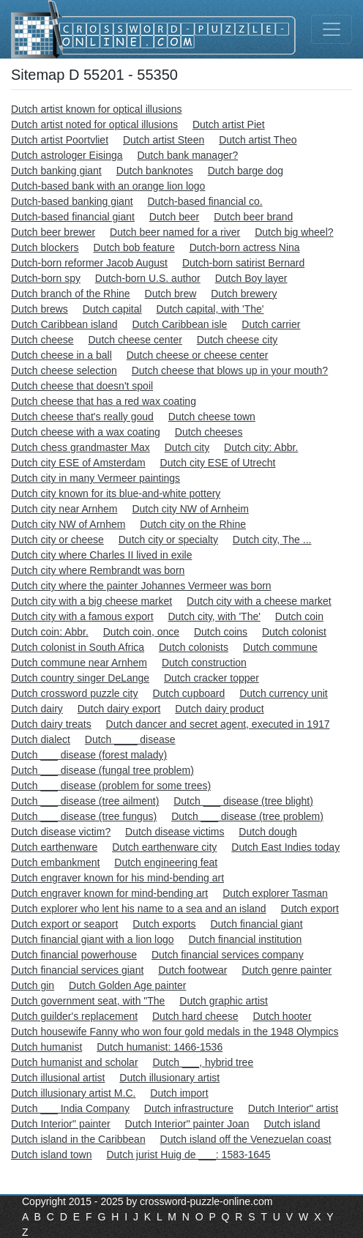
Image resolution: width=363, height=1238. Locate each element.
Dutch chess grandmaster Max (80, 447)
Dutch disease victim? (61, 832)
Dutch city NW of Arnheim (190, 509)
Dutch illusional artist (58, 1078)
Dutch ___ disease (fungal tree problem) (102, 770)
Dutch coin (299, 616)
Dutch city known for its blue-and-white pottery (115, 493)
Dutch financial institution (245, 939)
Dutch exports (163, 924)
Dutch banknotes (154, 170)
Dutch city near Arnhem (64, 509)
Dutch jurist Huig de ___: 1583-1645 (188, 1154)
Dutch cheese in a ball (61, 355)
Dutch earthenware (54, 847)
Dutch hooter (281, 1016)
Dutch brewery (244, 293)
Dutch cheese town (211, 416)
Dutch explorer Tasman (275, 893)
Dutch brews (39, 309)
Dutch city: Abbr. (261, 447)
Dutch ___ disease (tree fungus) (84, 816)
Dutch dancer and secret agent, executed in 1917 (218, 724)
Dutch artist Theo (257, 140)
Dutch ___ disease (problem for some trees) (111, 785)
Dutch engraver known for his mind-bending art (117, 878)
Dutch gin (32, 985)
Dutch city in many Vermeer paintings (95, 478)
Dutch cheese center (135, 340)
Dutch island (291, 1124)
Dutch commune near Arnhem (79, 662)
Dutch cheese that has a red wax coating (103, 401)
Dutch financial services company (227, 955)
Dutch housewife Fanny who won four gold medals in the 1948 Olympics (174, 1031)
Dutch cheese (42, 340)
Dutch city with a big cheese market (91, 601)
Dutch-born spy (46, 278)
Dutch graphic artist (223, 1001)
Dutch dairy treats (51, 724)
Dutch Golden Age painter (127, 985)
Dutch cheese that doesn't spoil (82, 386)
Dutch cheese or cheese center (198, 355)
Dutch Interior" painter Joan (187, 1124)
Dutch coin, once (141, 632)
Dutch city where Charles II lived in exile (101, 555)
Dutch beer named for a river (175, 232)
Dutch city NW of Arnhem (68, 524)
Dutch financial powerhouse (74, 955)
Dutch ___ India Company (70, 1108)
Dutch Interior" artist (293, 1108)
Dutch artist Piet (228, 124)
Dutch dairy (37, 709)
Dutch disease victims (174, 832)
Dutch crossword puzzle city (74, 693)
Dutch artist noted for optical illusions (94, 124)
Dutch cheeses (209, 432)
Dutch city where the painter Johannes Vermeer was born (141, 586)
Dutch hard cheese (195, 1016)
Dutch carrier (271, 324)
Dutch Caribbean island (64, 324)
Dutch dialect (40, 739)
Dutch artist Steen (163, 140)
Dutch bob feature (133, 247)
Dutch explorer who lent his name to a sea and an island (138, 908)
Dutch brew (171, 293)
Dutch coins (220, 632)
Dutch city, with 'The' (214, 616)
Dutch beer (174, 217)
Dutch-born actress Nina (245, 247)
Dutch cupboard (188, 693)
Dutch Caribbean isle (179, 324)
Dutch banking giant (56, 170)
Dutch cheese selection (64, 370)
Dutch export (310, 908)
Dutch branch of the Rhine (70, 293)
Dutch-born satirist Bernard (243, 263)
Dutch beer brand (253, 217)
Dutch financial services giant (77, 970)
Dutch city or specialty (168, 539)
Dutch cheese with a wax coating (85, 432)
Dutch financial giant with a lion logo (92, 939)
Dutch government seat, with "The (88, 1001)
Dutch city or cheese (57, 539)
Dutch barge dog (246, 170)
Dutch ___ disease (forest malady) (89, 755)
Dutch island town (51, 1154)
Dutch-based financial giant (73, 217)
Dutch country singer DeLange (80, 678)
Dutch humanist (46, 1047)
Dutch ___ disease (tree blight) (243, 801)
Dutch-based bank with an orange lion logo (108, 186)
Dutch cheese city (237, 340)
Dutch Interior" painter (61, 1124)
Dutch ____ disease (130, 739)
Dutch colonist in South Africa (77, 647)
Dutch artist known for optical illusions (96, 109)
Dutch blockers (45, 247)
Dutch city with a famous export (82, 616)
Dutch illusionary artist (169, 1078)
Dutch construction (204, 662)
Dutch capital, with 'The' (210, 309)
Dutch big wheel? (294, 232)
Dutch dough (267, 832)
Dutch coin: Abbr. (50, 632)
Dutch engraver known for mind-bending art (109, 893)
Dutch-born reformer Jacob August (89, 263)
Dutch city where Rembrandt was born (97, 570)
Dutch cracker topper (211, 678)
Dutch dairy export (119, 709)
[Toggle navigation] (331, 29)
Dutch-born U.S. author (148, 278)
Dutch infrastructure (188, 1108)
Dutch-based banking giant (72, 201)
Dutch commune (280, 647)
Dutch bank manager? (187, 155)
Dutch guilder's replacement (74, 1016)
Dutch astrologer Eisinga (67, 155)
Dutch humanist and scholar (74, 1062)
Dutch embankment (55, 862)
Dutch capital (112, 309)
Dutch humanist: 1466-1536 (159, 1047)
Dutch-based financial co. (204, 201)
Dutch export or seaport (64, 924)
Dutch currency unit (283, 693)
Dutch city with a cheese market (259, 601)
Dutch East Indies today (285, 847)
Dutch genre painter (287, 970)
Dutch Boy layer (251, 278)
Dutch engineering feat (165, 862)
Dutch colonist (294, 632)
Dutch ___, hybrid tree (202, 1062)
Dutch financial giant (256, 924)
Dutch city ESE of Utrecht (218, 463)
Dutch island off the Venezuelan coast (246, 1139)
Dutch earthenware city (164, 847)
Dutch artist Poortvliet (59, 140)
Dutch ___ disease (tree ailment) (85, 801)
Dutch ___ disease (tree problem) (247, 816)
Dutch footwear (192, 970)
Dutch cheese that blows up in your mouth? (230, 370)
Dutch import (179, 1093)
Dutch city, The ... (272, 539)
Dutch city (187, 447)
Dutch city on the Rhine (193, 524)
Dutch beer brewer (53, 232)
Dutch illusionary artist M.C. (73, 1093)
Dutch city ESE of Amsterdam (78, 463)
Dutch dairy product (219, 709)
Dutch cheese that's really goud (82, 416)
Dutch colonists (193, 647)
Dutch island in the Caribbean (78, 1139)
